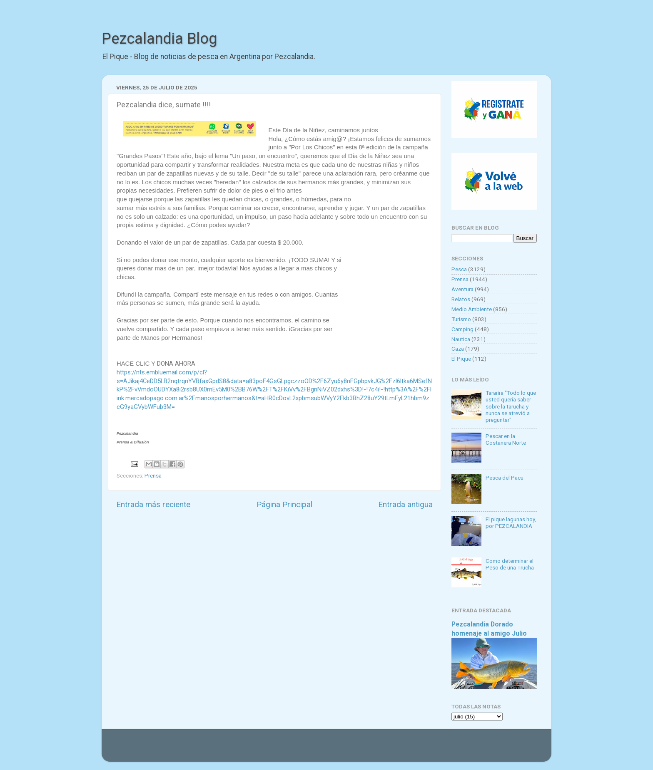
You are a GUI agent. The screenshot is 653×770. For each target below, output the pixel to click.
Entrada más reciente (153, 504)
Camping (462, 329)
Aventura (462, 289)
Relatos (460, 299)
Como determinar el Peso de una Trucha (510, 564)
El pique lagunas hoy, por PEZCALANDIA (511, 522)
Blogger (412, 749)
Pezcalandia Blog (159, 38)
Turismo (461, 319)
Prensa (153, 475)
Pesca (459, 269)
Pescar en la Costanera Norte (506, 439)
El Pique (461, 358)
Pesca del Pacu (504, 477)
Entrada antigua (405, 504)
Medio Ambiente (471, 309)
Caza (457, 348)
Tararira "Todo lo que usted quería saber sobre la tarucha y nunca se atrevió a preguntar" (511, 406)
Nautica (460, 339)
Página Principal (284, 504)
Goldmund (341, 749)
